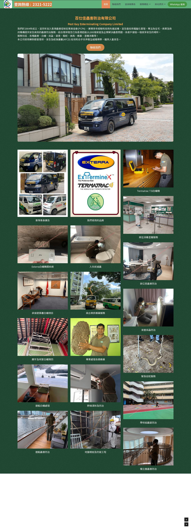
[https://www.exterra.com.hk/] (95, 183)
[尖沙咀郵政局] (148, 215)
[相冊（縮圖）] (43, 183)
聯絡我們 (95, 47)
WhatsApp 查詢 (177, 4)
